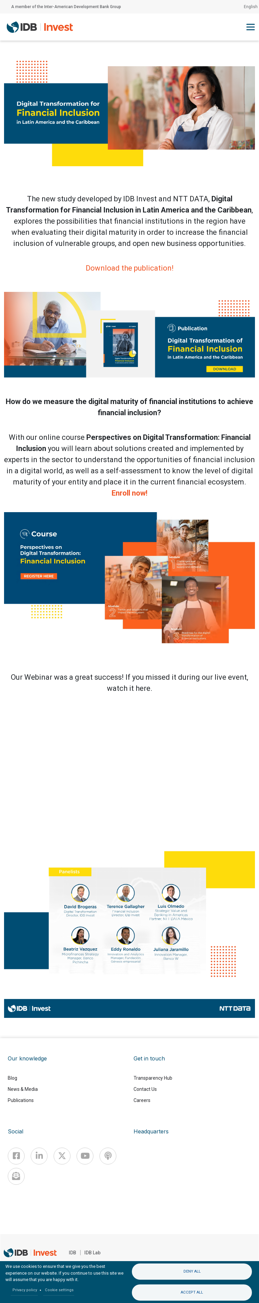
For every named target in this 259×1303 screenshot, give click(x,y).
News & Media (23, 1089)
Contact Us (145, 1089)
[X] (62, 1156)
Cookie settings (59, 1290)
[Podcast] (107, 1156)
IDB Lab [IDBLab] (92, 1252)
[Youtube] (85, 1156)
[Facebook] (16, 1156)
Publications (21, 1100)
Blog (12, 1078)
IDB (72, 1252)
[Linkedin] (39, 1156)
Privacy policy (24, 1290)
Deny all (192, 1271)
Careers (142, 1100)
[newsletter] (16, 1176)
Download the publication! (130, 268)
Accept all (192, 1292)
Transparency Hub (153, 1078)
